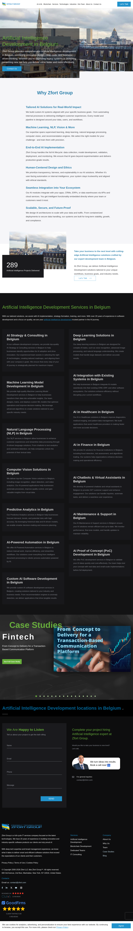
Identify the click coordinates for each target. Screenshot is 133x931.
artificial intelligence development (58, 320)
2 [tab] (40, 696)
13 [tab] (83, 696)
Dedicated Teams (77, 850)
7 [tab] (59, 696)
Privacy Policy (62, 927)
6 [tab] (55, 696)
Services (74, 835)
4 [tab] (48, 696)
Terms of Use (19, 863)
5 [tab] (51, 696)
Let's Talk (124, 4)
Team (105, 847)
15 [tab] (91, 696)
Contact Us (97, 4)
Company (107, 835)
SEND (51, 799)
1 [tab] (36, 696)
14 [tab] (87, 696)
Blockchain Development (80, 846)
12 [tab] (79, 696)
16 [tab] (95, 696)
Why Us (106, 843)
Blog (105, 856)
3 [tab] (44, 696)
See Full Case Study (12, 662)
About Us (107, 839)
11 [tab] (75, 696)
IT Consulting (76, 854)
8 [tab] (63, 696)
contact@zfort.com (85, 780)
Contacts (5, 878)
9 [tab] (67, 696)
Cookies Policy (32, 863)
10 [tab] (71, 696)
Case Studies (108, 852)
